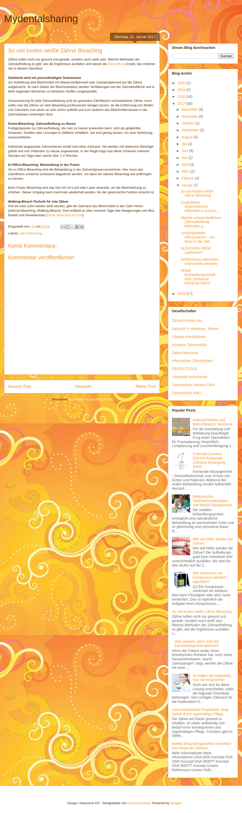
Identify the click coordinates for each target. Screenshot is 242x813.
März (186, 171)
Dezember (190, 109)
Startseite (83, 386)
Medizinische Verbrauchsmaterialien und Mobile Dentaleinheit (212, 500)
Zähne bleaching (185, 353)
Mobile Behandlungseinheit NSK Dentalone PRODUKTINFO (198, 276)
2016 (181, 294)
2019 (181, 90)
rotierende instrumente (189, 377)
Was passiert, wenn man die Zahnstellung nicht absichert (197, 643)
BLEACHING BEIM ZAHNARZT (196, 250)
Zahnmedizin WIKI (186, 393)
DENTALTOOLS (184, 369)
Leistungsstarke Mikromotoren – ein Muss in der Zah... (198, 237)
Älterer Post (145, 386)
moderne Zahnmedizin (189, 345)
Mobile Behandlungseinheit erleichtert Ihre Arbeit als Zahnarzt (201, 746)
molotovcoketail (139, 803)
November (190, 116)
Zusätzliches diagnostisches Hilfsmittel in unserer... (200, 206)
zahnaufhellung (31, 233)
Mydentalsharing (41, 18)
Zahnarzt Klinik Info (187, 321)
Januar (187, 185)
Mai (185, 158)
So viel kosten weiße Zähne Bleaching (197, 193)
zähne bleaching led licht (64, 215)
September (191, 130)
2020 (181, 83)
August (187, 137)
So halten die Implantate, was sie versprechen (212, 678)
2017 (181, 104)
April (186, 165)
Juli (185, 144)
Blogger (175, 803)
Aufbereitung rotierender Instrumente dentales (200, 261)
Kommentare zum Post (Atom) (91, 399)
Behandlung (116, 64)
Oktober (188, 123)
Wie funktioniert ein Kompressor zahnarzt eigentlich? (209, 577)
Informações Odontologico (192, 361)
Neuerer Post (19, 386)
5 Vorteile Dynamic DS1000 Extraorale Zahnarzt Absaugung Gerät (209, 460)
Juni (185, 151)
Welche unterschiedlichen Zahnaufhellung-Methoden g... (201, 222)
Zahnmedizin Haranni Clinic (193, 385)
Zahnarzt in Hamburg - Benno (195, 329)
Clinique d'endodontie (189, 337)
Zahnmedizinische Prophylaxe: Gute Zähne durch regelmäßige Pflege (200, 712)
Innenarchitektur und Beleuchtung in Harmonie (212, 422)
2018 (181, 97)
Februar (188, 178)
